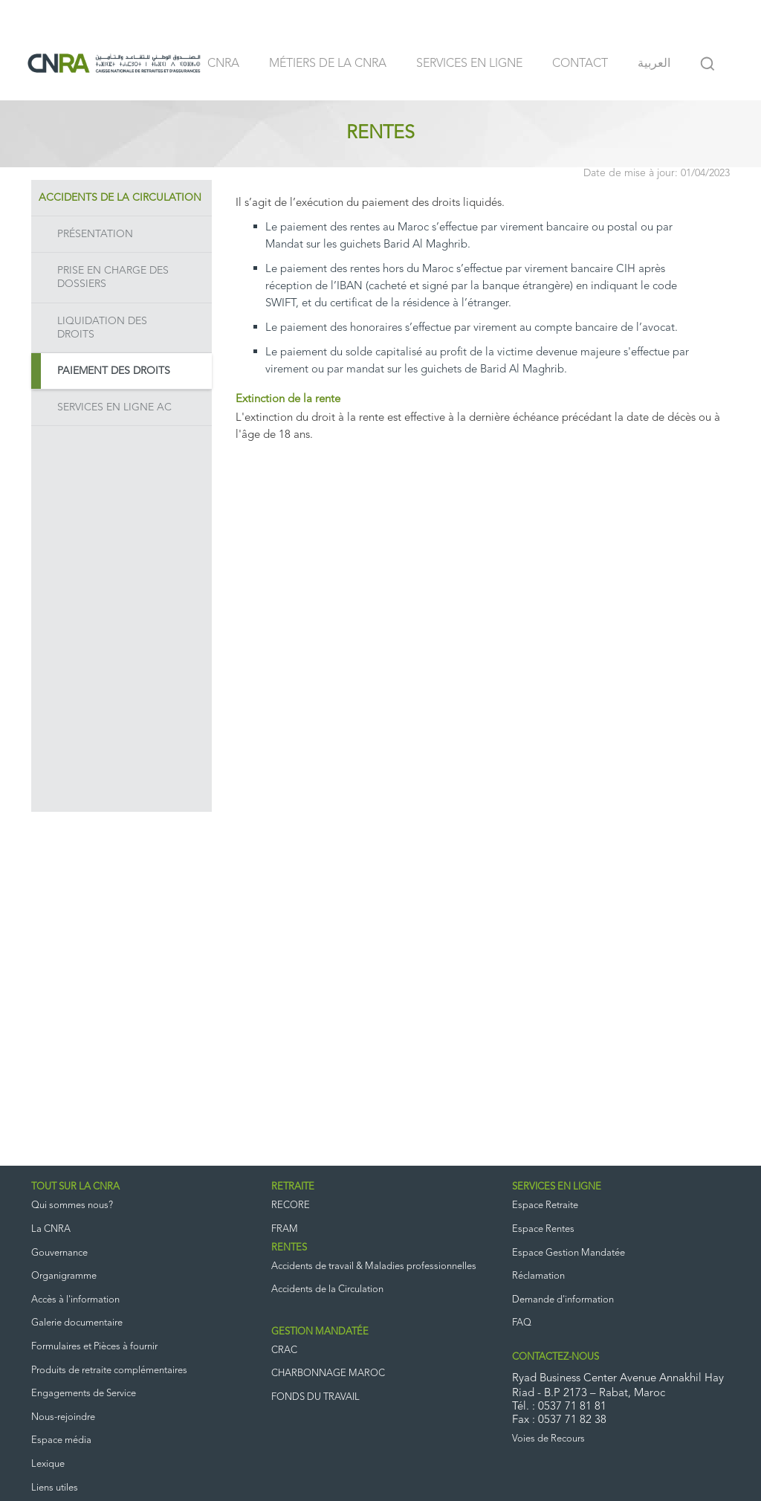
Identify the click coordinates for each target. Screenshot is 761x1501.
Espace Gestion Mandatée (568, 1253)
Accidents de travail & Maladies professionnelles (373, 1266)
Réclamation (538, 1276)
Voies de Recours (548, 1439)
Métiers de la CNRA (327, 64)
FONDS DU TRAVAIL (315, 1397)
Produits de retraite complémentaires (109, 1370)
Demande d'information (563, 1300)
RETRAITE (292, 1187)
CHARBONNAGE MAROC (328, 1373)
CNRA (223, 64)
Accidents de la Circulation (120, 198)
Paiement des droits (113, 371)
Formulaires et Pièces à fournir (94, 1347)
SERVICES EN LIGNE (556, 1187)
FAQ (521, 1323)
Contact (580, 64)
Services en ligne (469, 64)
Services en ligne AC (114, 407)
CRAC (284, 1350)
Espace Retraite (545, 1205)
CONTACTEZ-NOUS (555, 1357)
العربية (654, 64)
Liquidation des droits (102, 328)
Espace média (61, 1440)
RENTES (289, 1248)
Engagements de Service (83, 1393)
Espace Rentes (543, 1229)
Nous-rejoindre (63, 1417)
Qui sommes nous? (72, 1205)
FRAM (284, 1229)
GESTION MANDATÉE (320, 1332)
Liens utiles (54, 1488)
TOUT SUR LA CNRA (75, 1187)
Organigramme (64, 1276)
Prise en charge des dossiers (113, 277)
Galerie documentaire (77, 1323)
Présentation (95, 234)
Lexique (48, 1464)
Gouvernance (59, 1253)
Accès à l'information (75, 1300)
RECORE (290, 1205)
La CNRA (51, 1229)
